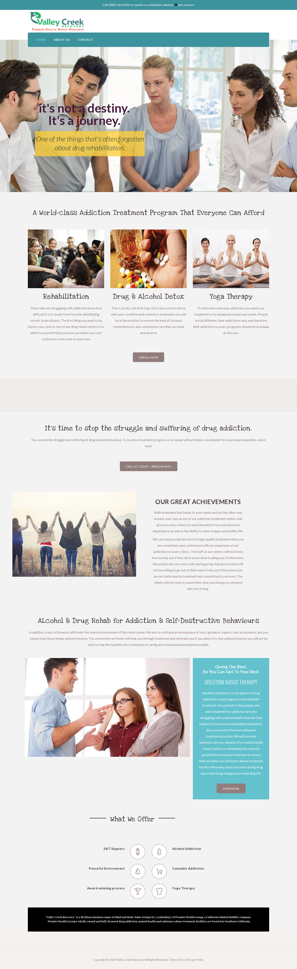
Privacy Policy (195, 959)
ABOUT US (62, 39)
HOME (41, 39)
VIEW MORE (231, 788)
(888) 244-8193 (119, 5)
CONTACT (85, 39)
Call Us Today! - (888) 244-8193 (148, 466)
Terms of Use (177, 959)
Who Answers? (186, 5)
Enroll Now (148, 357)
